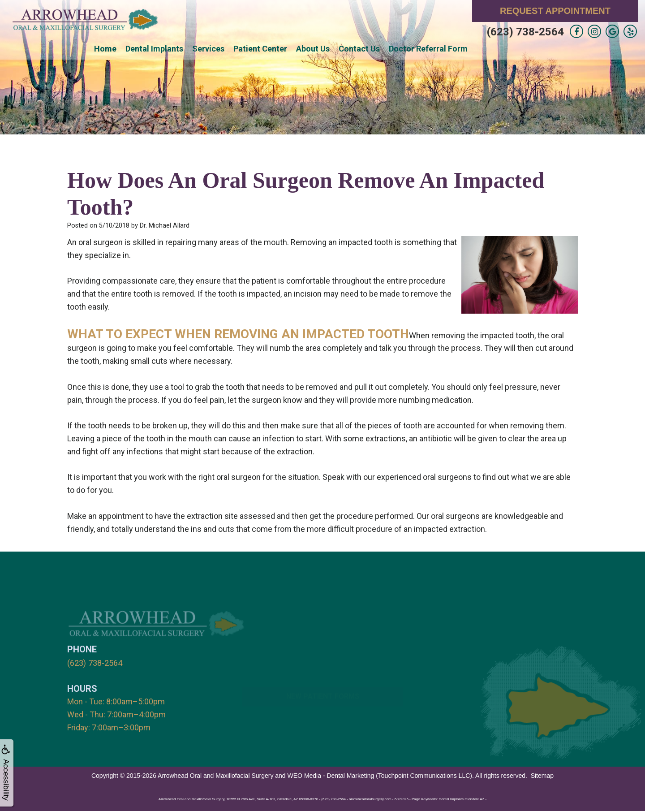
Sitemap (542, 775)
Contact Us (359, 48)
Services (208, 48)
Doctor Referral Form (428, 48)
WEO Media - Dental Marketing (331, 775)
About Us (313, 48)
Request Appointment (555, 11)
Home (105, 48)
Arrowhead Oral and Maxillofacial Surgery (215, 775)
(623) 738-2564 (525, 32)
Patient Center (260, 48)
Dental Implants (154, 48)
